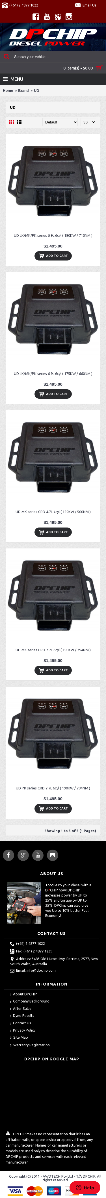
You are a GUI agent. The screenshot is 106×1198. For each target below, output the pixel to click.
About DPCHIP (23, 994)
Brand (23, 90)
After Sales (20, 1008)
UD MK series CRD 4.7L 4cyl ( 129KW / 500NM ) (53, 512)
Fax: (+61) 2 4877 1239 (31, 951)
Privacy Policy (22, 1030)
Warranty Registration (30, 1045)
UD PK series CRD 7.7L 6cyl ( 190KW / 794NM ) (53, 788)
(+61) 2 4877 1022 (27, 944)
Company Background (29, 1001)
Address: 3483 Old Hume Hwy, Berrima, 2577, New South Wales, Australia (54, 961)
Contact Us (20, 1023)
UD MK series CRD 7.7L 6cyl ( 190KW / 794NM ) (53, 650)
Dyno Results (22, 1015)
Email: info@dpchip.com (33, 970)
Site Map (19, 1037)
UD (36, 90)
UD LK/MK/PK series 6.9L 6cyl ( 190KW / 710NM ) (53, 235)
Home (8, 90)
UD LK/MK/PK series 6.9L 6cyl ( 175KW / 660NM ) (53, 374)
